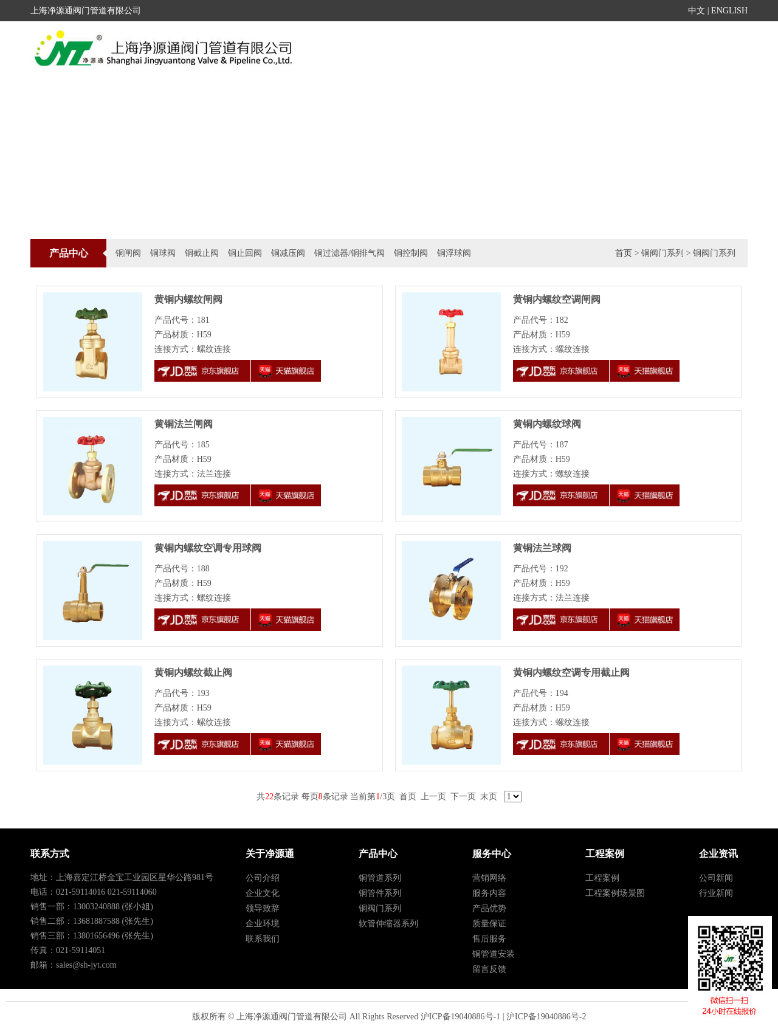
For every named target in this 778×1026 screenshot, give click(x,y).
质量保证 (489, 923)
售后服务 (489, 938)
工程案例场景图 (615, 893)
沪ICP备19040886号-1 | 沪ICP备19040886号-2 (504, 1016)
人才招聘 (653, 51)
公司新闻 (716, 878)
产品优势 (489, 908)
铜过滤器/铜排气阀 (349, 253)
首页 (378, 51)
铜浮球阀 (454, 253)
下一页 (463, 796)
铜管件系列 (380, 893)
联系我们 (263, 938)
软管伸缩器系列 (388, 923)
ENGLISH (729, 10)
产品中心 (482, 51)
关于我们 (710, 51)
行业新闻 (716, 893)
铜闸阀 (128, 253)
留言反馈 (489, 969)
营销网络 (489, 878)
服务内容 (489, 893)
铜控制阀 (411, 253)
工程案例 (539, 51)
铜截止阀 (202, 253)
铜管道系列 (380, 878)
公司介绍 (263, 878)
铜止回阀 (245, 253)
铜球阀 (163, 253)
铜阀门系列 (380, 908)
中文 (696, 10)
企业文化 (263, 893)
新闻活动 (425, 51)
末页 (488, 796)
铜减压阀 (288, 253)
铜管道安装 (493, 954)
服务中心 (596, 51)
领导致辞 (263, 908)
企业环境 (263, 923)
